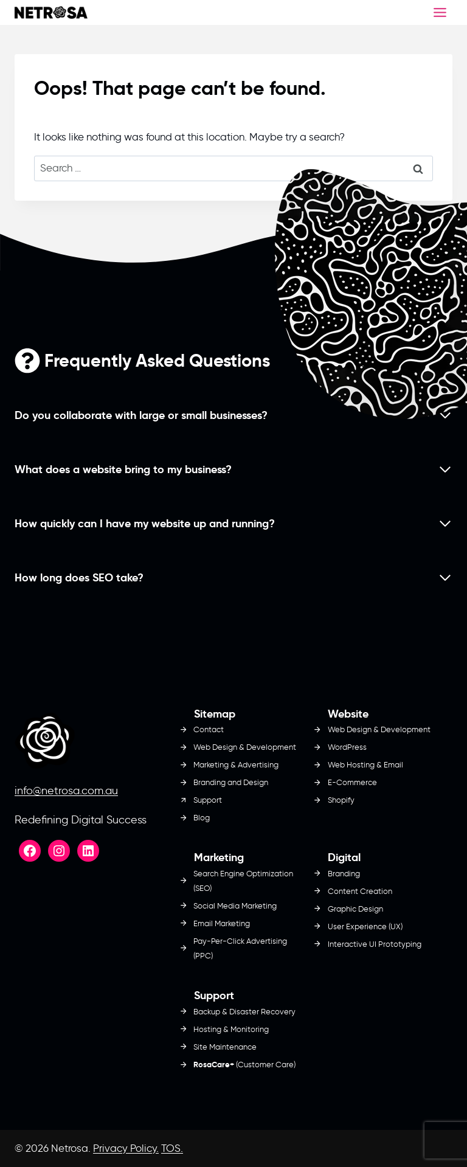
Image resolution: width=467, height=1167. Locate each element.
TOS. (172, 1148)
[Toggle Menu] (439, 12)
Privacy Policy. (126, 1148)
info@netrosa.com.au (66, 790)
